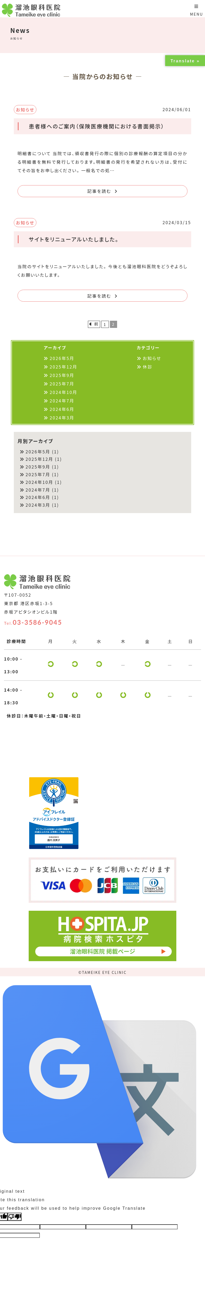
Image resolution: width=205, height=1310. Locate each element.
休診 (148, 366)
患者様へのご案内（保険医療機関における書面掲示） (96, 126)
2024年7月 (62, 400)
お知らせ (152, 358)
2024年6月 (62, 409)
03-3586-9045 (33, 622)
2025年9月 (62, 375)
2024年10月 (63, 392)
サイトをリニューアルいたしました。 (73, 239)
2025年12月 (63, 366)
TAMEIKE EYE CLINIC (104, 972)
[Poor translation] (15, 1217)
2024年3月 (62, 417)
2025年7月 (62, 383)
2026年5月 (62, 358)
